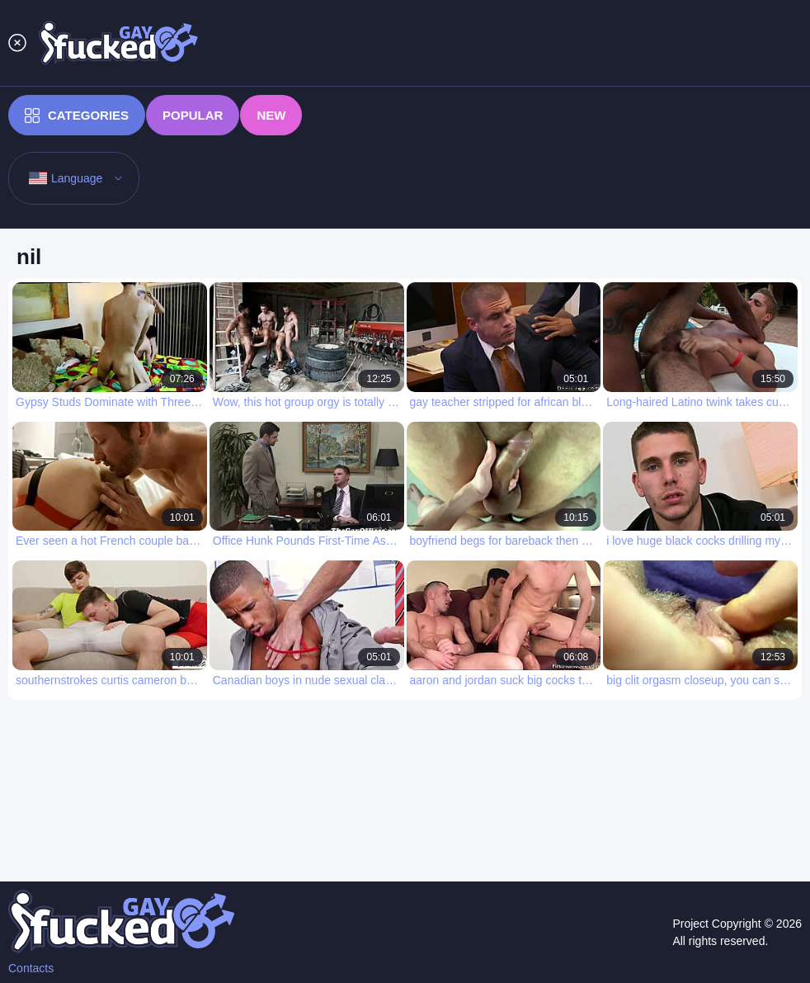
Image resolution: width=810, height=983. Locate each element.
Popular (192, 115)
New (271, 115)
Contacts (31, 968)
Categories (77, 115)
